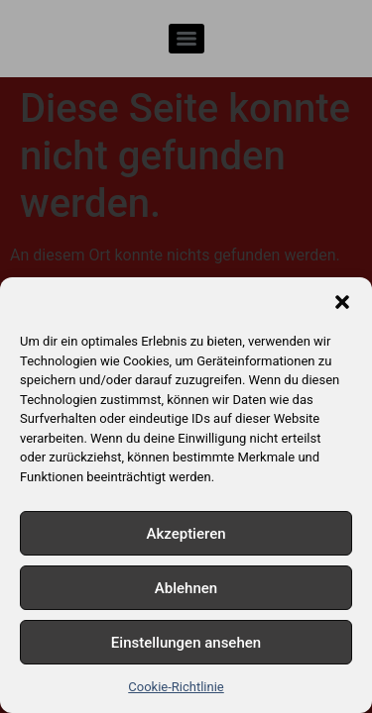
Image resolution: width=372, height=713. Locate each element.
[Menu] (186, 38)
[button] (342, 302)
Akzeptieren (185, 534)
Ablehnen (186, 588)
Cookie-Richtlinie (175, 686)
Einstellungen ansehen (186, 643)
